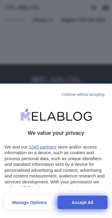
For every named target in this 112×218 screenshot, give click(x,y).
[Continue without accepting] (83, 95)
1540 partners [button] (42, 146)
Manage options (29, 202)
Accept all (82, 202)
